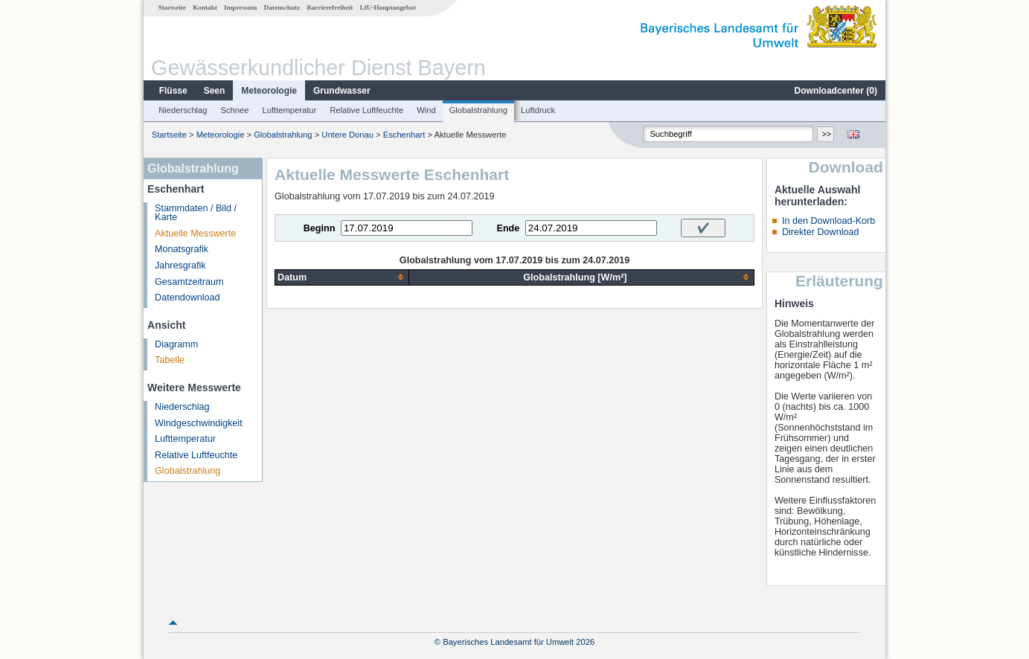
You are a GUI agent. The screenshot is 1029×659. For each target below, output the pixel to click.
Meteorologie (269, 91)
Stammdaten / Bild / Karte (196, 213)
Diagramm (176, 344)
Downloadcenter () (836, 91)
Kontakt (205, 7)
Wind (426, 110)
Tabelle (170, 360)
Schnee (235, 110)
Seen (214, 91)
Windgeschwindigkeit (199, 423)
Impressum (240, 7)
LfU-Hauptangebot (388, 7)
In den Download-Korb (828, 221)
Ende (507, 228)
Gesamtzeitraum (189, 282)
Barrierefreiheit (330, 7)
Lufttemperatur (289, 110)
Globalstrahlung (478, 110)
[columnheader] (342, 277)
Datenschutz (282, 7)
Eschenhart (404, 134)
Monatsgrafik (181, 249)
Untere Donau (347, 134)
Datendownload (187, 297)
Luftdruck (538, 110)
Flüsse (173, 91)
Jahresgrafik (180, 265)
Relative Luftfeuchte (366, 110)
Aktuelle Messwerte (195, 233)
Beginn (320, 228)
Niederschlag (182, 110)
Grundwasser (342, 91)
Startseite (172, 7)
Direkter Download (820, 232)
